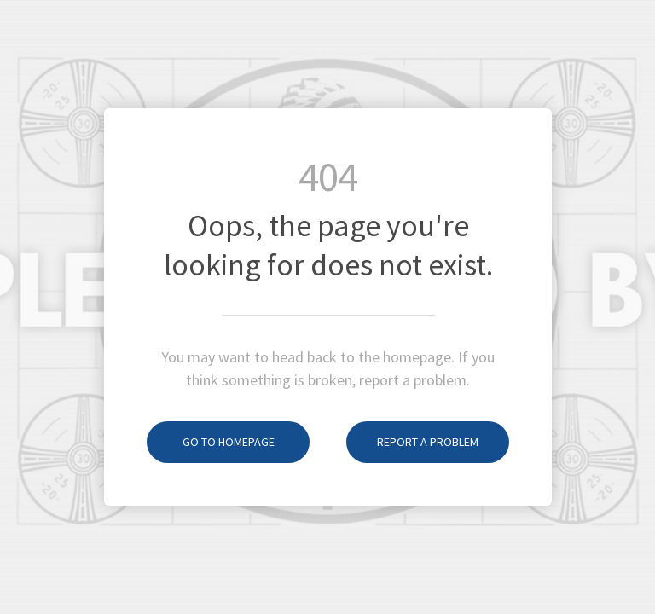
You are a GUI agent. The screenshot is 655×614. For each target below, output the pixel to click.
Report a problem (412, 441)
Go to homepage (211, 441)
